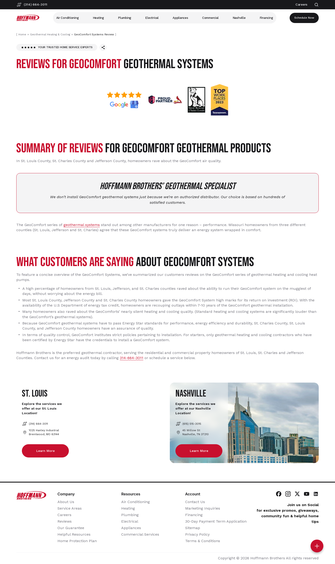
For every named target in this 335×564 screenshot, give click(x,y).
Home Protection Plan (77, 541)
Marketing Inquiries (202, 508)
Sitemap (192, 528)
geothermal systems (82, 225)
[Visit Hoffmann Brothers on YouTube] (306, 494)
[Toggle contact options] (317, 546)
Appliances (180, 18)
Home (22, 34)
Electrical (151, 18)
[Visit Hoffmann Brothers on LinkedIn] (316, 494)
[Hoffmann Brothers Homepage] (28, 18)
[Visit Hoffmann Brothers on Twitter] (297, 494)
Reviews (64, 521)
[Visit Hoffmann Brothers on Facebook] (278, 494)
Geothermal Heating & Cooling (50, 34)
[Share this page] (103, 47)
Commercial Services (140, 534)
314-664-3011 (131, 358)
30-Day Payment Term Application (216, 521)
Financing (266, 18)
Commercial (210, 18)
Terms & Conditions (202, 541)
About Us (65, 502)
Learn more (45, 451)
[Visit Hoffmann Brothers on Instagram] (288, 494)
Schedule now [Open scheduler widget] (304, 18)
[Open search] (316, 5)
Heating (98, 18)
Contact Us (195, 502)
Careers (64, 515)
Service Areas (69, 508)
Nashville (239, 18)
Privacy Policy (197, 534)
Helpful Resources (73, 534)
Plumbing (124, 18)
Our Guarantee (70, 528)
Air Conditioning (67, 18)
